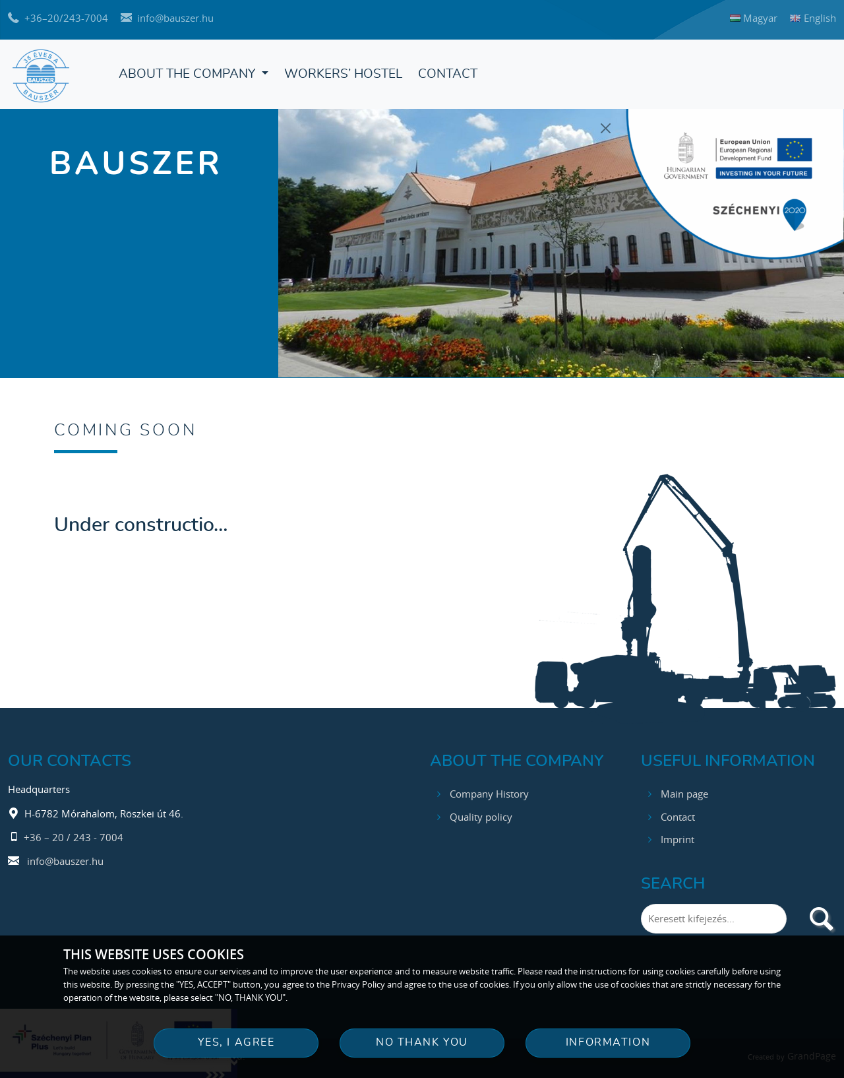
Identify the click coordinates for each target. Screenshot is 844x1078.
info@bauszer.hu (65, 857)
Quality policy (481, 812)
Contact (447, 74)
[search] (821, 915)
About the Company (188, 74)
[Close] (606, 128)
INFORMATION (608, 1043)
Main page (684, 789)
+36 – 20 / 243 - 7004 (73, 833)
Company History (489, 789)
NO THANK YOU (422, 1043)
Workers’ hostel (343, 74)
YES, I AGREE (236, 1043)
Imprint (677, 835)
